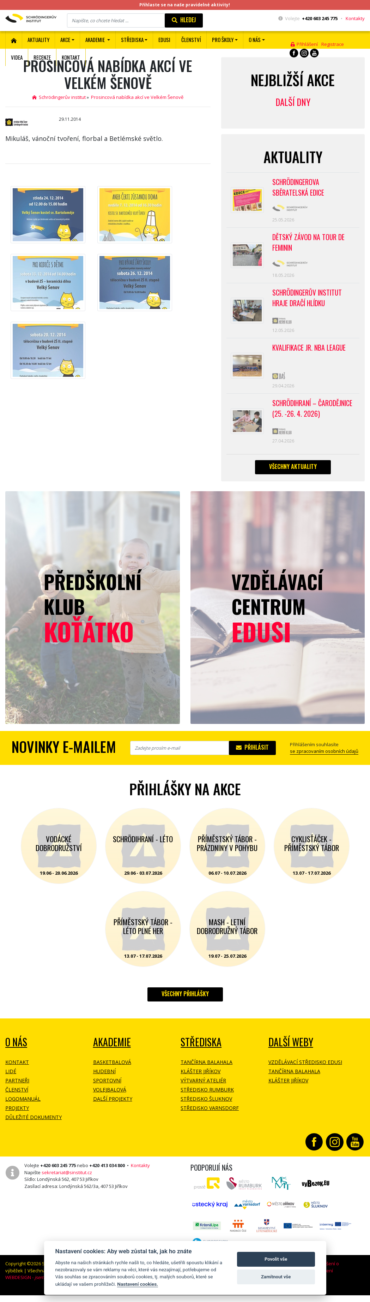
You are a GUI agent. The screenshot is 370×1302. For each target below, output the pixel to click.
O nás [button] (255, 39)
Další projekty (112, 1108)
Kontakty (355, 18)
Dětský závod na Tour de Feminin (308, 245)
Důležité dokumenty (33, 1126)
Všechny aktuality (293, 475)
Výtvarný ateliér (203, 1089)
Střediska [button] (132, 39)
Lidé (10, 1080)
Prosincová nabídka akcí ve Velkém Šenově (137, 97)
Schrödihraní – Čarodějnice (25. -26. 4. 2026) (313, 416)
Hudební (104, 1080)
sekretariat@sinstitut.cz (67, 1181)
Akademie (112, 1051)
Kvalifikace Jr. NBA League (310, 354)
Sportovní (107, 1089)
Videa (17, 57)
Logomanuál (23, 1108)
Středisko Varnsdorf (210, 1117)
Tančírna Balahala (206, 1071)
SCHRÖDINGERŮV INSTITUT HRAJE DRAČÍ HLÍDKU (308, 302)
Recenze (42, 57)
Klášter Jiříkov (200, 1080)
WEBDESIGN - (34, 1286)
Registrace (332, 44)
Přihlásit (252, 756)
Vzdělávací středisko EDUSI (305, 1071)
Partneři (17, 1089)
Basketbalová (112, 1071)
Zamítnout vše (276, 1276)
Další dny (292, 101)
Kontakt (71, 57)
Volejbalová (109, 1098)
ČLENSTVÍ (191, 39)
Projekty (17, 1117)
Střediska (201, 1051)
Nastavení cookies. (137, 1284)
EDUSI (164, 39)
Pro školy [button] (222, 39)
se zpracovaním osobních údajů (324, 760)
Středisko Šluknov (206, 1108)
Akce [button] (65, 39)
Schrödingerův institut (59, 97)
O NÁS (16, 1051)
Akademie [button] (95, 39)
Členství (16, 1098)
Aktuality (38, 39)
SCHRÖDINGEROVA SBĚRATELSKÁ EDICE (298, 188)
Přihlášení (304, 44)
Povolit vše (276, 1259)
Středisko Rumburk (207, 1098)
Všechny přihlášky (185, 1003)
